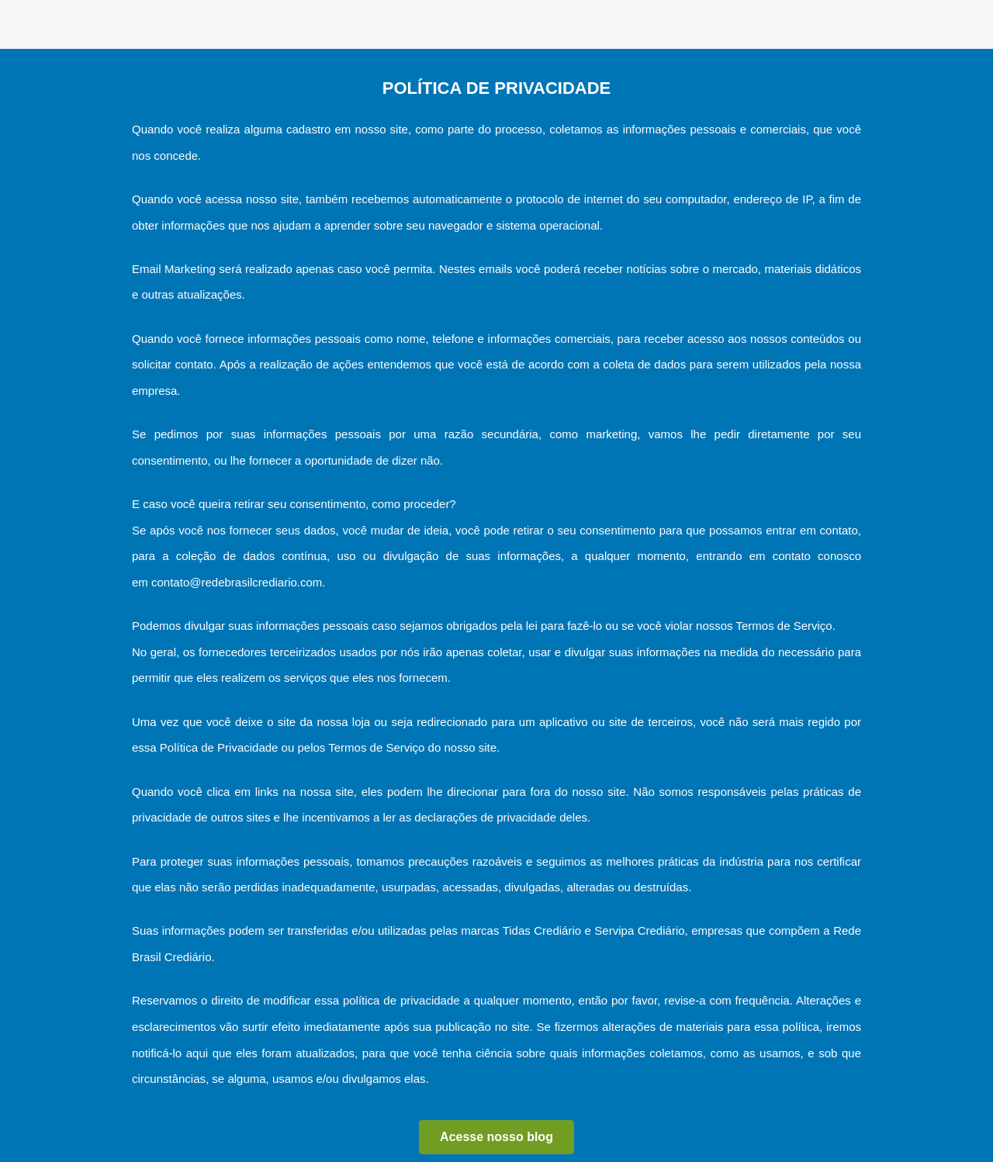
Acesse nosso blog (496, 1136)
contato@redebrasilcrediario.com (236, 582)
